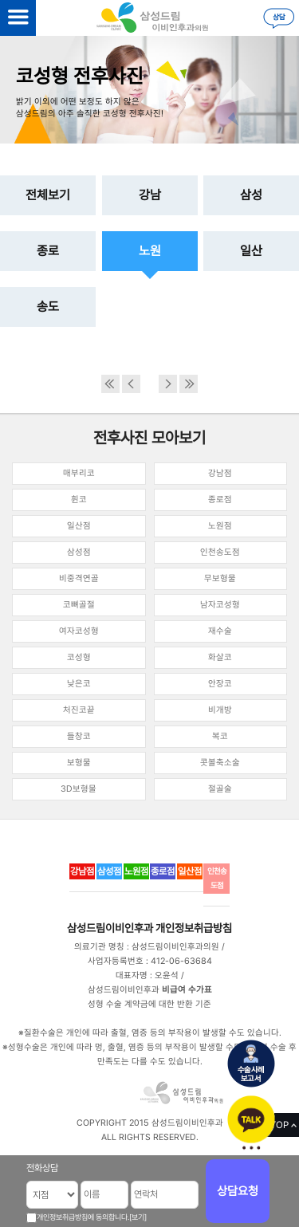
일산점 (79, 526)
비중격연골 (79, 578)
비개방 (220, 710)
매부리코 (79, 473)
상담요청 (237, 1191)
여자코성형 (79, 631)
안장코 (220, 683)
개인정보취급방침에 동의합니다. (83, 1217)
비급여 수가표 (187, 990)
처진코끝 (79, 710)
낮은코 (79, 683)
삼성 (251, 195)
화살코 (220, 657)
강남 (150, 195)
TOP (279, 1125)
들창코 (79, 736)
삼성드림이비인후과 (110, 928)
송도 (48, 306)
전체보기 (48, 195)
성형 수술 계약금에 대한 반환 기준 (149, 1004)
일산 (251, 250)
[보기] (138, 1217)
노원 (150, 250)
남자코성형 (220, 605)
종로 (48, 250)
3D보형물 (78, 789)
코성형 (79, 657)
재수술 (220, 631)
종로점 (220, 499)
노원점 (220, 526)
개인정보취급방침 (193, 928)
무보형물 (220, 578)
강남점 (220, 473)
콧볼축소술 (220, 762)
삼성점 (79, 552)
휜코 (79, 499)
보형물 (79, 762)
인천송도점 (220, 552)
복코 (220, 736)
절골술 (220, 789)
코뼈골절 (79, 605)
